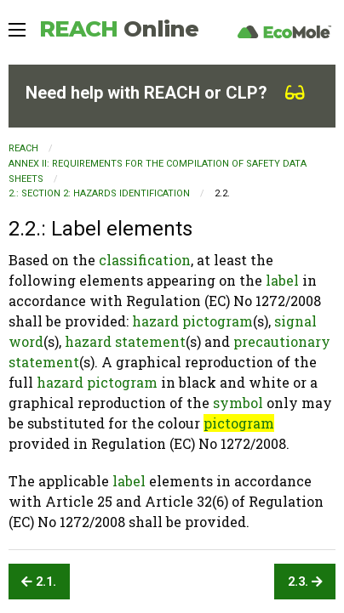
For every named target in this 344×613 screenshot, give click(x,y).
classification (145, 260)
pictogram (239, 423)
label (282, 280)
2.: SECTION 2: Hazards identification (99, 193)
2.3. (305, 582)
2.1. (38, 582)
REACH (118, 29)
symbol (238, 403)
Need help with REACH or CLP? (165, 92)
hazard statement (125, 341)
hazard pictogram (192, 321)
